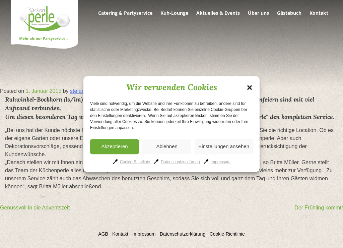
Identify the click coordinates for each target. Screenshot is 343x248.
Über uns (258, 13)
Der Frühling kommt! (318, 207)
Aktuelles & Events (218, 13)
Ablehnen (166, 146)
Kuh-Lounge (174, 13)
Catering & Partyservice (125, 13)
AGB (103, 234)
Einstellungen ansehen (223, 146)
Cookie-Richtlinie (135, 162)
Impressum (220, 162)
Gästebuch (289, 13)
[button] (249, 87)
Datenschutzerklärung (180, 162)
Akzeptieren (114, 146)
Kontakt (319, 13)
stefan (77, 91)
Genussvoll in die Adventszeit (35, 207)
